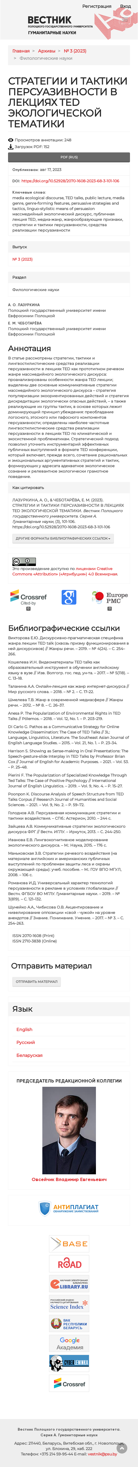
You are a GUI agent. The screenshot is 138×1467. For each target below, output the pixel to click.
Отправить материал (36, 982)
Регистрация (96, 6)
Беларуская (29, 1055)
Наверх (122, 1448)
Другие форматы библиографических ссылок (63, 538)
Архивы (46, 51)
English (24, 1029)
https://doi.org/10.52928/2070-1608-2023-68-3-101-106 (70, 181)
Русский (25, 1042)
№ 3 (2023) (75, 51)
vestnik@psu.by (102, 1454)
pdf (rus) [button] (69, 157)
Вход (125, 6)
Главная (21, 51)
